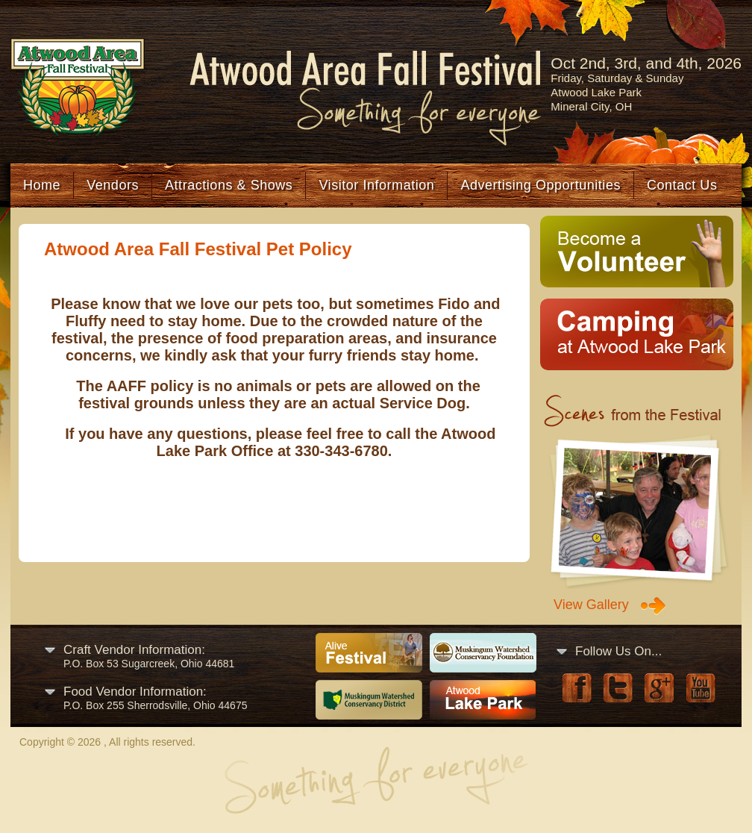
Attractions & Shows (228, 185)
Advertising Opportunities (540, 185)
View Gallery (591, 604)
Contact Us (682, 185)
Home (41, 185)
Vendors (113, 185)
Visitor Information (376, 185)
